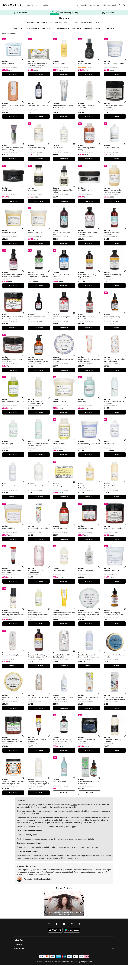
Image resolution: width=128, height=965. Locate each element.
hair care (29, 811)
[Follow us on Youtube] (64, 924)
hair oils (74, 804)
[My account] (124, 5)
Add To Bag (13, 74)
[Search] (77, 5)
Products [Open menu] (92, 5)
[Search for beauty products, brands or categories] (52, 5)
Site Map (88, 961)
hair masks (63, 22)
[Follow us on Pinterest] (71, 924)
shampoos (54, 22)
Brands (84, 5)
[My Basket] (119, 5)
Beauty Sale (101, 5)
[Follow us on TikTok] (79, 924)
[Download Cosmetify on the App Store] (55, 930)
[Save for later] (21, 58)
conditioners (74, 22)
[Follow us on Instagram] (49, 924)
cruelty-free (31, 835)
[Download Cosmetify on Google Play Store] (72, 930)
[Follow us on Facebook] (56, 924)
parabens (96, 855)
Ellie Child (36, 879)
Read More (98, 22)
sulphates (85, 855)
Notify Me (64, 793)
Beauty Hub (112, 5)
